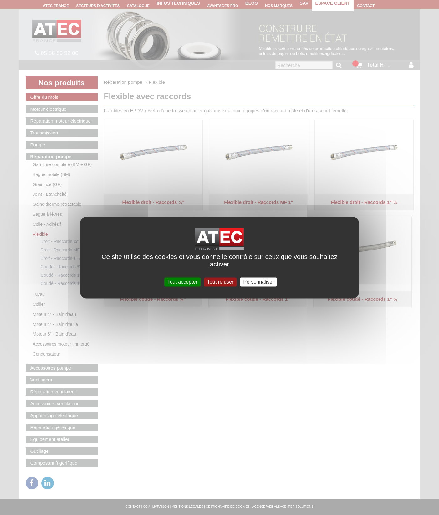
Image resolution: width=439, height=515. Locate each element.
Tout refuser (220, 282)
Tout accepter (182, 282)
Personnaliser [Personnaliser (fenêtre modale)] (258, 282)
